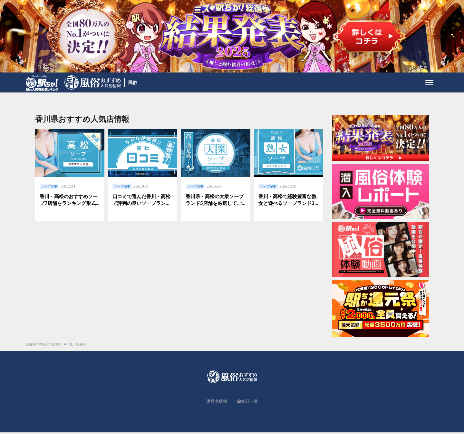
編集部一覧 (247, 402)
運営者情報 (216, 402)
